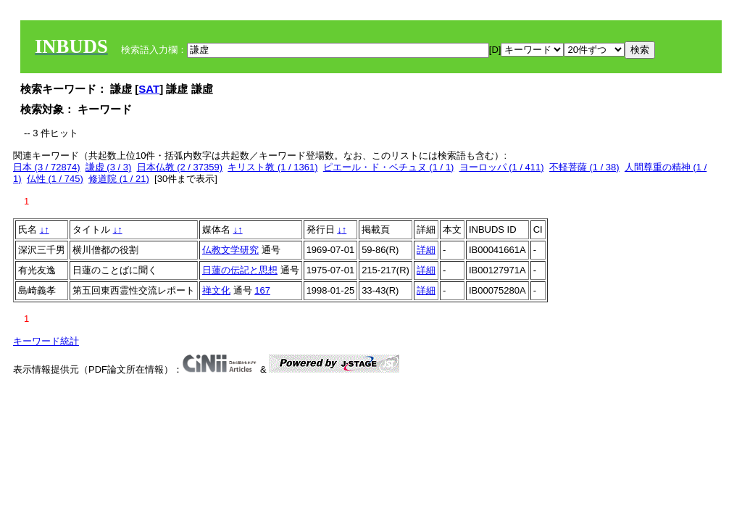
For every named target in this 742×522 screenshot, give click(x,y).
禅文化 (216, 290)
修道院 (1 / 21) (118, 178)
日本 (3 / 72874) (46, 167)
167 (262, 290)
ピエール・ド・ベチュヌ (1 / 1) (388, 167)
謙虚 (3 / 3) (109, 167)
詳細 (426, 249)
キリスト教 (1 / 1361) (272, 167)
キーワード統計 (46, 341)
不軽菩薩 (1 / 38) (584, 167)
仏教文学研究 (230, 249)
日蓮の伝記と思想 (240, 270)
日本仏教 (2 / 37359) (180, 167)
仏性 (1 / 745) (55, 178)
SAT (148, 89)
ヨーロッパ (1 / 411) (501, 167)
